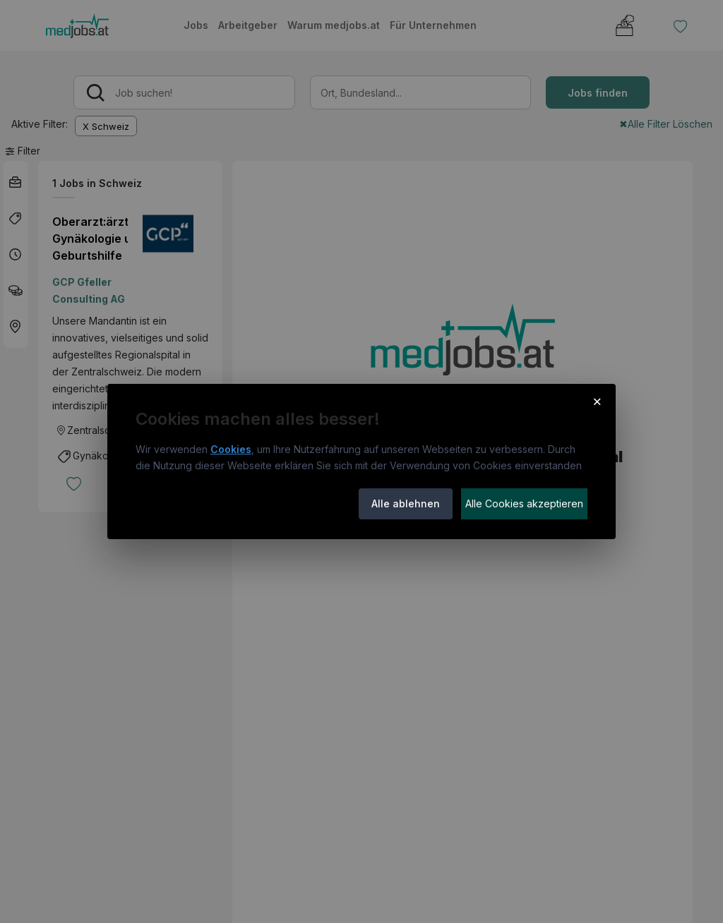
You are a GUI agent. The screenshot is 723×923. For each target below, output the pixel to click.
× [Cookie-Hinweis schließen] (597, 400)
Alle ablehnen (405, 503)
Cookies (230, 449)
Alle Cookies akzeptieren (524, 503)
